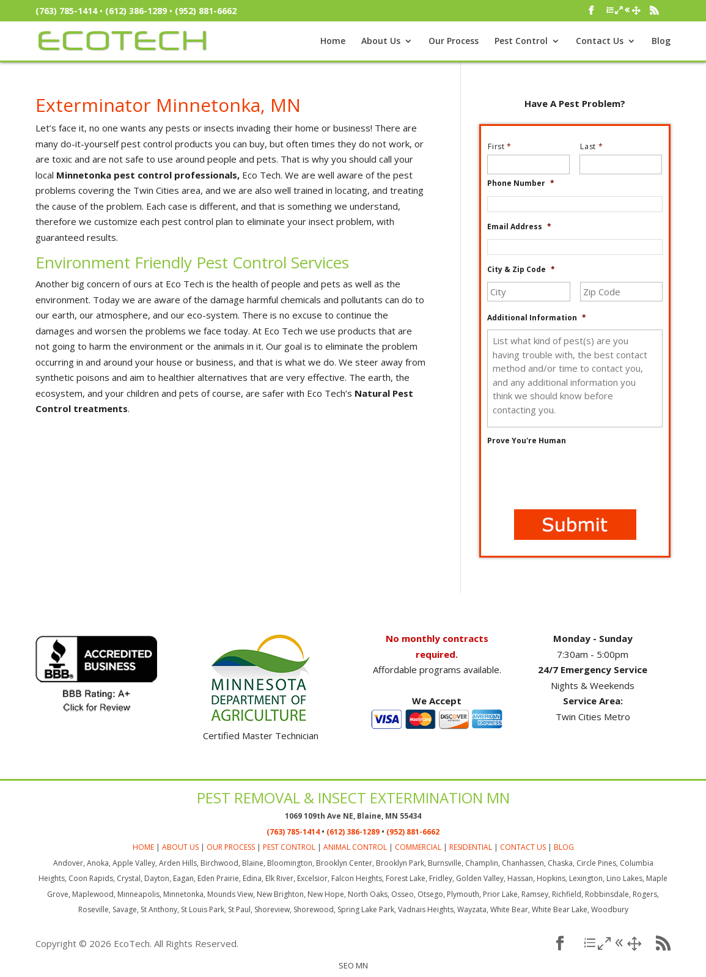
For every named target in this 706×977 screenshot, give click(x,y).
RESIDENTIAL (470, 847)
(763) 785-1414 (66, 11)
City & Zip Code (521, 269)
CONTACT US (523, 847)
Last (596, 146)
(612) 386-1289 (136, 11)
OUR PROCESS (231, 847)
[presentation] (580, 476)
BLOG (564, 847)
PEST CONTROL (289, 847)
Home (332, 41)
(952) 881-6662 (206, 11)
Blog (661, 41)
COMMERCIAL (418, 847)
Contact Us (599, 41)
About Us (380, 41)
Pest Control (521, 41)
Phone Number (520, 183)
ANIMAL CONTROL (355, 847)
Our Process (453, 41)
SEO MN (353, 965)
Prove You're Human (526, 441)
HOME (143, 847)
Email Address (519, 227)
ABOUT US (180, 847)
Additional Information (536, 318)
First (504, 146)
